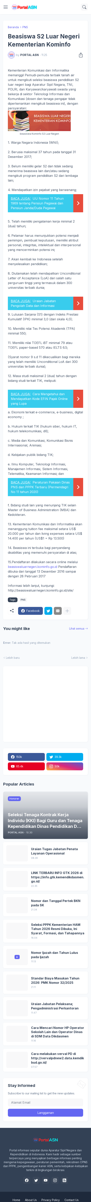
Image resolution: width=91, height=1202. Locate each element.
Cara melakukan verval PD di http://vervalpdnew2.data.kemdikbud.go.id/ (57, 1058)
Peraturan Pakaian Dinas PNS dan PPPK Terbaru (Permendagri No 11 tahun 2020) (40, 487)
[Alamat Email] (45, 1102)
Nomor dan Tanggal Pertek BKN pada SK (55, 903)
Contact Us (71, 1200)
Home (16, 1200)
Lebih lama (78, 657)
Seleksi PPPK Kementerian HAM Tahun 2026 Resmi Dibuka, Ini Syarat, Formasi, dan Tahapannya (57, 929)
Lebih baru (13, 657)
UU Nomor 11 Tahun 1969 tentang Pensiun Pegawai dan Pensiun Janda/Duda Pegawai (37, 203)
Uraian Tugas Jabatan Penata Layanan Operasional (54, 851)
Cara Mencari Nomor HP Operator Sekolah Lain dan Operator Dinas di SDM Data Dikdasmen (57, 1032)
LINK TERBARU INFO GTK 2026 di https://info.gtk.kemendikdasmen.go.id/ (57, 877)
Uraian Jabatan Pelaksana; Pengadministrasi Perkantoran (55, 1006)
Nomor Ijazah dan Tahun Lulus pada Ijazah (54, 955)
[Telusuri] (84, 7)
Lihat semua (76, 628)
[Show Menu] (5, 7)
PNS (25, 27)
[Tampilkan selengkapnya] (67, 611)
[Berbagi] (79, 55)
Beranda (13, 27)
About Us (31, 1200)
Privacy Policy (50, 1200)
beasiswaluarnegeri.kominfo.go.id (32, 567)
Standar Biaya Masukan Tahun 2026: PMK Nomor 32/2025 (55, 980)
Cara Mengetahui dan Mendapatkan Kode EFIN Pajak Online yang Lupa (39, 398)
